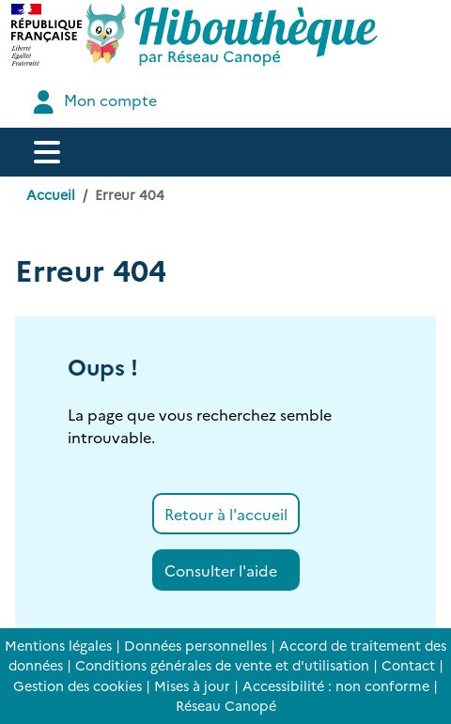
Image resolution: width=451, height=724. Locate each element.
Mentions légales (58, 645)
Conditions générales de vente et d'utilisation (222, 664)
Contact (408, 664)
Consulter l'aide (220, 570)
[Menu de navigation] (47, 152)
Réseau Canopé (226, 705)
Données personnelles (195, 645)
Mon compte (92, 102)
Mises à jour (192, 685)
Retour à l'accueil (226, 513)
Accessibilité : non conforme (335, 685)
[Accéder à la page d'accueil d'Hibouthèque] (232, 35)
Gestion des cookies (77, 685)
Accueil (50, 194)
